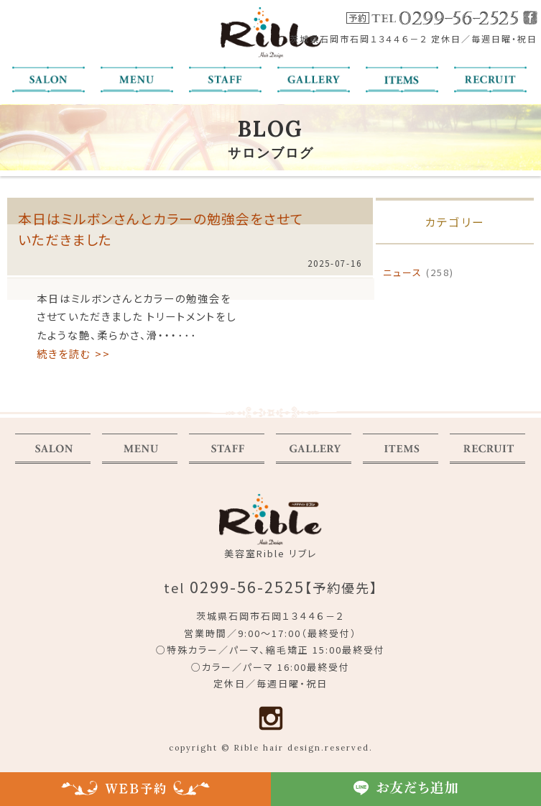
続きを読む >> (74, 353)
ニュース (402, 272)
